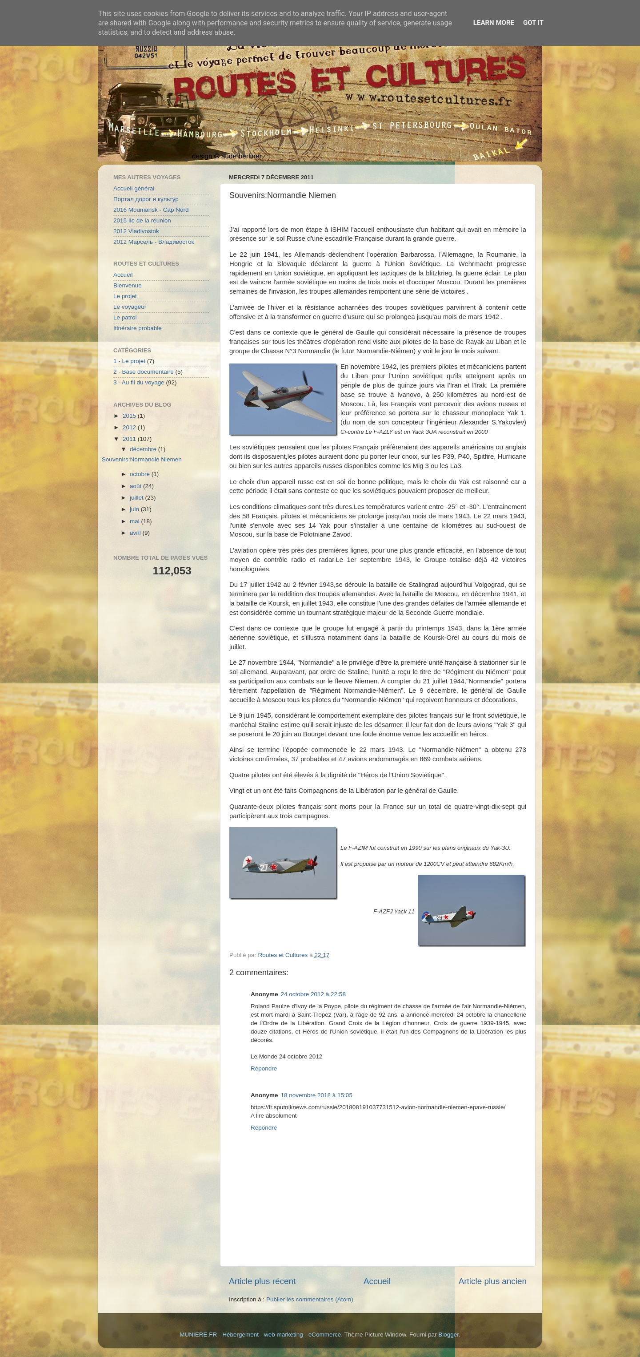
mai (135, 521)
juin (135, 509)
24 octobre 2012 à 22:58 (313, 994)
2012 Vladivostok (136, 231)
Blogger (448, 1334)
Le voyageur (129, 306)
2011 (130, 439)
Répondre (264, 1068)
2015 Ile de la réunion (142, 220)
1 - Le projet (129, 361)
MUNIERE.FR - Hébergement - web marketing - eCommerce (260, 1334)
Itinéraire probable (137, 328)
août (136, 486)
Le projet (125, 296)
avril (136, 532)
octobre (141, 474)
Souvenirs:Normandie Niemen (142, 459)
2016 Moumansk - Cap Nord (151, 209)
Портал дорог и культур (146, 199)
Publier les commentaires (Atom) (309, 1299)
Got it (533, 23)
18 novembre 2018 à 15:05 (316, 1095)
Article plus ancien (493, 1281)
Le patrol (125, 317)
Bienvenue (127, 285)
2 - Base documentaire (143, 371)
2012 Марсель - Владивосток (153, 241)
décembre (144, 449)
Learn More (493, 23)
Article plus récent (262, 1281)
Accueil (377, 1281)
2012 (130, 427)
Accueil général (133, 188)
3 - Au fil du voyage (138, 382)
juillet (137, 497)
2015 (130, 415)
